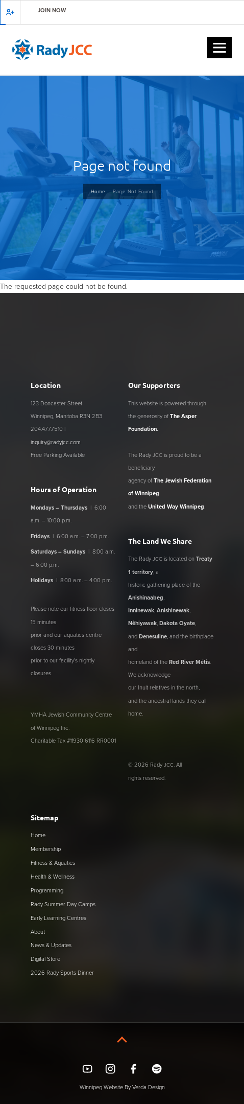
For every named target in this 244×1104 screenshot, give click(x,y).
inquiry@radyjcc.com (56, 442)
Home (98, 191)
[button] (219, 47)
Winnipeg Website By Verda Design (122, 1087)
